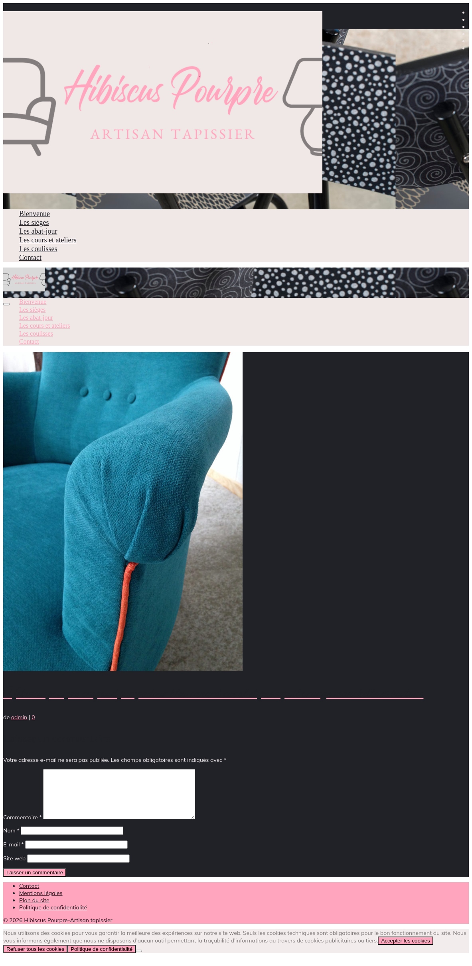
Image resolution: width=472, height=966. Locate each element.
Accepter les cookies (405, 950)
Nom (11, 840)
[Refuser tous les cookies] (139, 960)
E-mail (13, 854)
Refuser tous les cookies (35, 959)
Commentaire (22, 826)
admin (19, 717)
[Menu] (6, 304)
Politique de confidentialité (101, 959)
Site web (14, 868)
